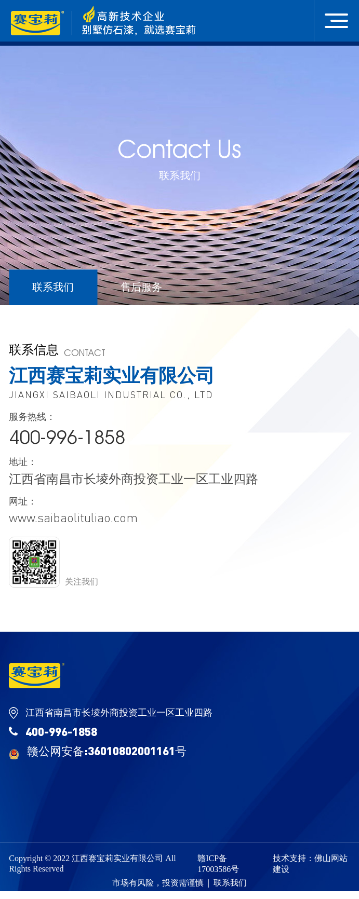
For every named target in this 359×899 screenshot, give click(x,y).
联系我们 (53, 287)
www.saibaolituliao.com (73, 517)
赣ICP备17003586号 (218, 864)
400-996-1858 (67, 437)
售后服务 (141, 287)
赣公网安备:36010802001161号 (98, 751)
